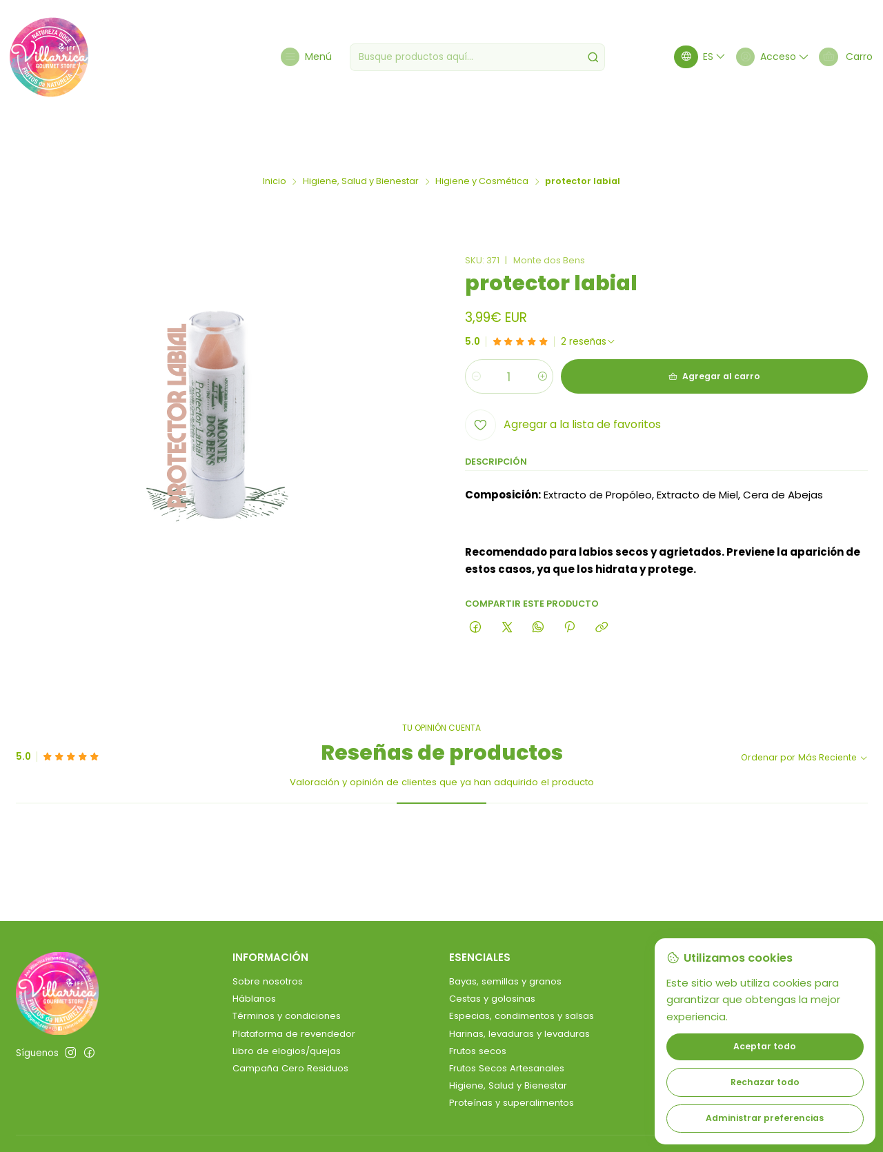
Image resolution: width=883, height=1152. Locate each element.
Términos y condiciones (286, 967)
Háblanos (254, 950)
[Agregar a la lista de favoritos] (563, 376)
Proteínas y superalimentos (511, 1054)
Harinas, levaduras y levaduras (519, 985)
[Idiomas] (693, 56)
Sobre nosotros (267, 933)
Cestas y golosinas (492, 950)
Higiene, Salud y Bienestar (361, 133)
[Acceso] (766, 56)
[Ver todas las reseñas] (588, 294)
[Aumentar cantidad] (551, 328)
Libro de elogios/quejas (286, 1002)
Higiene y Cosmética (481, 133)
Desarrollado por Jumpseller (217, 1125)
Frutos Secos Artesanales (506, 1020)
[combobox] (479, 57)
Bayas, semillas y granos (505, 933)
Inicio (274, 133)
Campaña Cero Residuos (290, 1020)
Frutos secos (477, 1002)
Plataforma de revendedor (293, 985)
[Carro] (844, 56)
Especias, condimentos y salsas (521, 967)
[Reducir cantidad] (476, 328)
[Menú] (307, 56)
